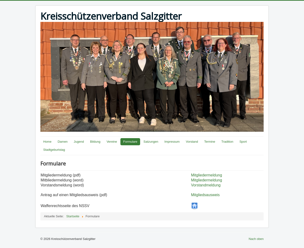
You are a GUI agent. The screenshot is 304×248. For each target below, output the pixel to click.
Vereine (112, 141)
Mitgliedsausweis (205, 195)
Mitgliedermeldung (206, 175)
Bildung (95, 141)
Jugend (79, 141)
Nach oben (256, 239)
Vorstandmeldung (206, 185)
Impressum (172, 141)
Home (47, 141)
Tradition (227, 141)
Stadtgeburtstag (54, 149)
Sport (243, 141)
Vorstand (192, 141)
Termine (209, 141)
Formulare (130, 141)
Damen (63, 141)
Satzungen (150, 141)
